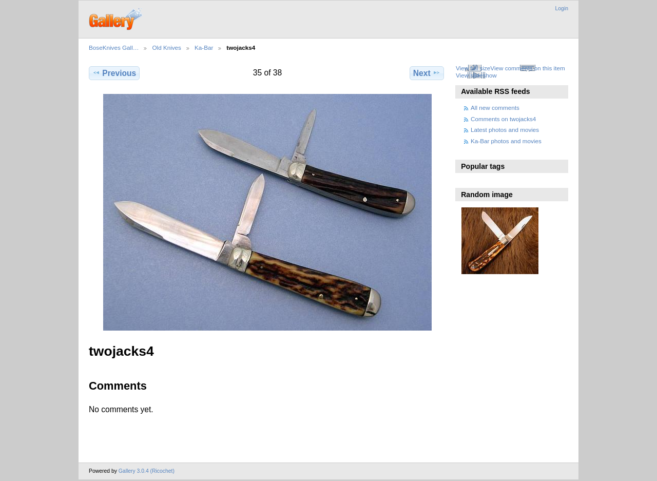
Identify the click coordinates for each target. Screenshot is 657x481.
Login (561, 8)
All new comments (495, 107)
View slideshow (476, 75)
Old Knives (166, 47)
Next (426, 73)
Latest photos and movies (505, 129)
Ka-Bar (204, 47)
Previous (114, 73)
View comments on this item (527, 68)
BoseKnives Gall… (114, 47)
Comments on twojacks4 (503, 119)
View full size (473, 68)
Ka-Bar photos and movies (506, 141)
